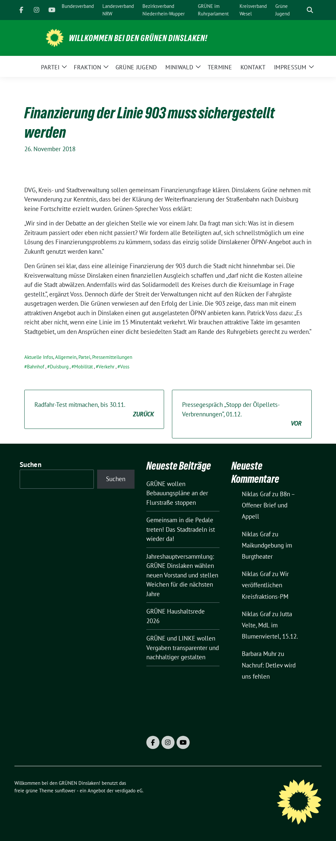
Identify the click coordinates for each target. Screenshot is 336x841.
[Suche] (301, 10)
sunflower (65, 790)
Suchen (30, 464)
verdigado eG (128, 790)
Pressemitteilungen (112, 357)
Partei (84, 357)
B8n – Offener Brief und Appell (268, 505)
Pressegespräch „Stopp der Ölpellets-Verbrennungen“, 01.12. (242, 414)
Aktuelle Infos (38, 357)
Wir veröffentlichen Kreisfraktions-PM (265, 585)
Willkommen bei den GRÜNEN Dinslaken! (138, 38)
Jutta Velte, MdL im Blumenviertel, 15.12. (270, 625)
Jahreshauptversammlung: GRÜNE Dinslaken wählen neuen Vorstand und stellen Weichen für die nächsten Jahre (182, 575)
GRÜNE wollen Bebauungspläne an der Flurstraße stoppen (177, 493)
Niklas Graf (256, 494)
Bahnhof (35, 366)
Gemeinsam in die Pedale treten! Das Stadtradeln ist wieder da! (180, 529)
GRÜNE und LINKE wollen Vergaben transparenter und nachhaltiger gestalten (182, 647)
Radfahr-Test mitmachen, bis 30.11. (94, 410)
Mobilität (83, 366)
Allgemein (65, 357)
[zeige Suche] (310, 10)
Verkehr (106, 366)
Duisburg (59, 366)
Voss (124, 366)
